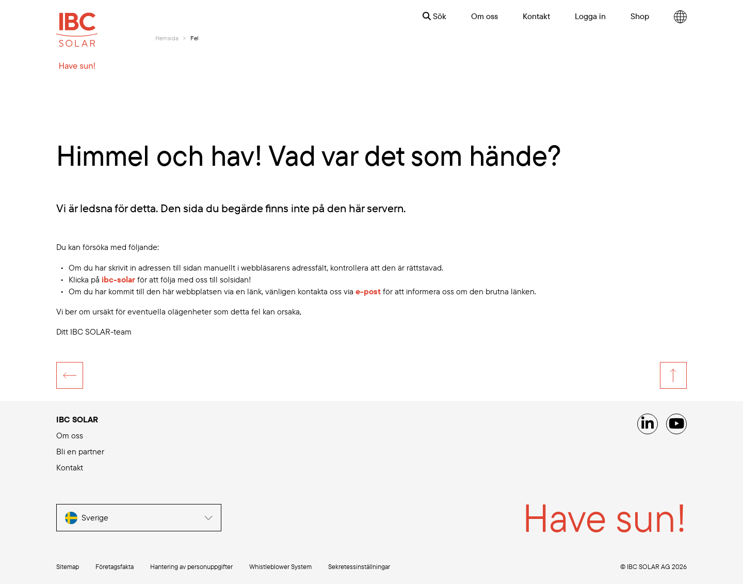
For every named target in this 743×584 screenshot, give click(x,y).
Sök (434, 16)
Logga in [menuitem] (590, 16)
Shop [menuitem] (640, 16)
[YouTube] (676, 424)
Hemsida (167, 38)
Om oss (69, 435)
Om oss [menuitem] (484, 16)
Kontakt (69, 467)
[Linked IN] (647, 424)
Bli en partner (80, 451)
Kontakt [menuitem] (536, 16)
